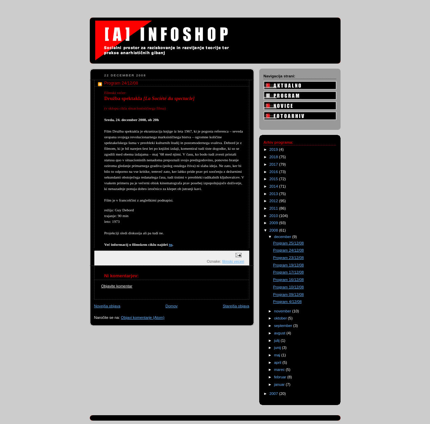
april (278, 362)
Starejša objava (236, 306)
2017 (274, 164)
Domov (171, 306)
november (283, 311)
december (283, 237)
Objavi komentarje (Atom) (142, 317)
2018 (274, 157)
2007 (274, 394)
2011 (274, 208)
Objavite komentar (116, 286)
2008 (274, 230)
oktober (281, 318)
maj (277, 355)
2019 (274, 149)
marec (280, 370)
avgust (280, 333)
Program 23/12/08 (288, 258)
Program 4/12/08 (287, 302)
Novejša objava (107, 306)
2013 (274, 194)
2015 (274, 179)
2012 (274, 201)
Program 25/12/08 (288, 243)
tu (170, 244)
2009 (274, 223)
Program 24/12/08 (288, 250)
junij (278, 348)
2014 (274, 186)
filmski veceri (233, 261)
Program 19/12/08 (288, 265)
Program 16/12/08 (288, 280)
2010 (274, 216)
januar (280, 384)
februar (280, 377)
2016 (274, 172)
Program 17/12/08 (288, 272)
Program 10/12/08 (288, 287)
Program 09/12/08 (288, 294)
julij (277, 340)
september (283, 326)
